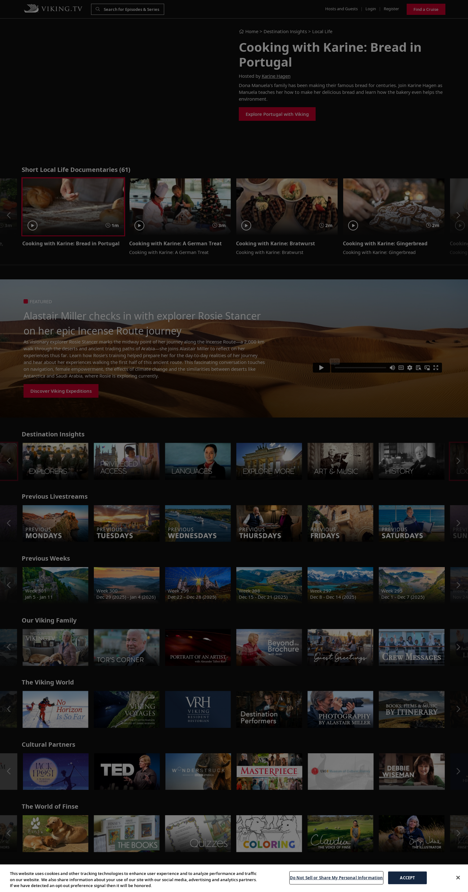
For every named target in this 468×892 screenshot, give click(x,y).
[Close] (458, 877)
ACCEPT (407, 877)
